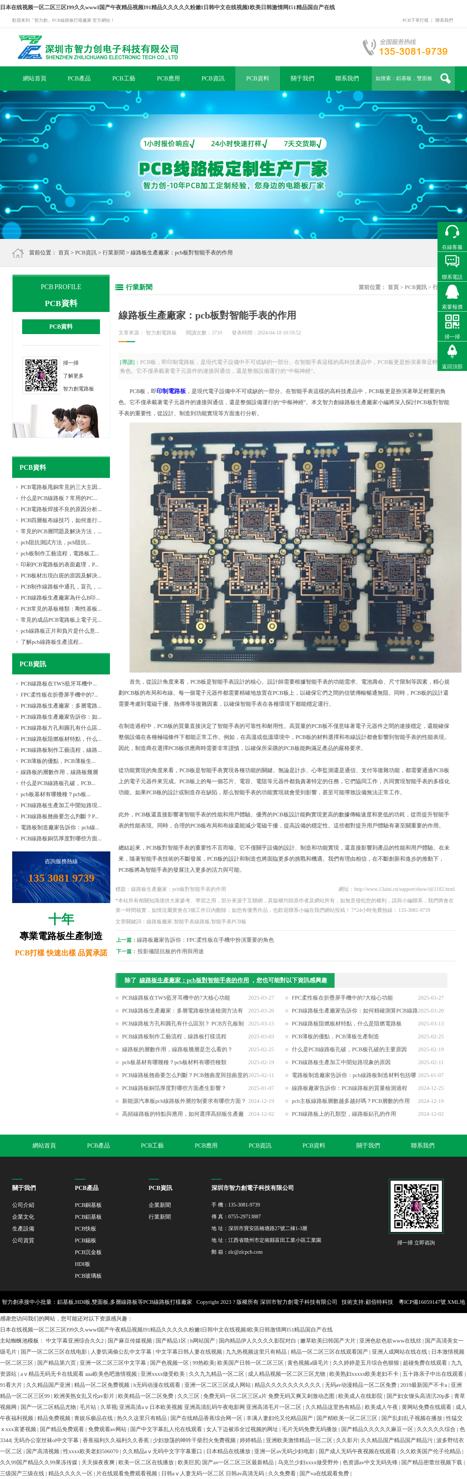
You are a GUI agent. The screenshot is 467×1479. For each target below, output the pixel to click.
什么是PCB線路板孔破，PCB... (58, 783)
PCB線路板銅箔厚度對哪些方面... (61, 838)
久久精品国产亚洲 (49, 1385)
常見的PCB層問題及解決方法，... (61, 531)
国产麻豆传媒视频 (130, 1341)
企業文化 (23, 1217)
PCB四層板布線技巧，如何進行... (61, 520)
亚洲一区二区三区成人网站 (218, 1385)
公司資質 (23, 1240)
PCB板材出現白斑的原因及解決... (61, 576)
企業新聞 (160, 1205)
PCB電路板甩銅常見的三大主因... (61, 487)
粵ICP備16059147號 (422, 1302)
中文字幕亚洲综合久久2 (75, 1341)
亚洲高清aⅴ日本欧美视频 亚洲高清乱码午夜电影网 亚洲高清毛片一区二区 (211, 1407)
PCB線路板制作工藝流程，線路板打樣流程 (174, 1042)
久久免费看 (282, 1473)
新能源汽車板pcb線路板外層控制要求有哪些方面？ (184, 1107)
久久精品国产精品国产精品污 (397, 1440)
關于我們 (302, 78)
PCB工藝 (123, 78)
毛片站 (89, 1407)
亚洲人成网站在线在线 (400, 1352)
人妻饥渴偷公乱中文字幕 (122, 1352)
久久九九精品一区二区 (217, 1374)
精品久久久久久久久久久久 (288, 1385)
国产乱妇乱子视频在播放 (412, 1418)
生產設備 (23, 1229)
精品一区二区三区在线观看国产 (330, 1352)
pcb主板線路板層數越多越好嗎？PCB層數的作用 (351, 1107)
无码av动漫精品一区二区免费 (361, 1385)
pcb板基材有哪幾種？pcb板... (56, 794)
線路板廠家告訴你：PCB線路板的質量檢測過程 (349, 1094)
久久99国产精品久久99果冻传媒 (39, 1462)
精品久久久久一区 (71, 1473)
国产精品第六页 (57, 1363)
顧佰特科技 (379, 1302)
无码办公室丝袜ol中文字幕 (47, 1440)
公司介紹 (23, 1205)
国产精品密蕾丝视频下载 (432, 1462)
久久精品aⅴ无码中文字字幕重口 (163, 1451)
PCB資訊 (212, 78)
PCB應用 (168, 78)
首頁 (63, 253)
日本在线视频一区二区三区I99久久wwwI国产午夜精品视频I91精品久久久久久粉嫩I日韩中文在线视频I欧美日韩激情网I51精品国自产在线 (167, 7)
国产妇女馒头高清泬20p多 (419, 1396)
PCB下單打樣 (415, 20)
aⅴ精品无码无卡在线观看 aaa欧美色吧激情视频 (79, 1374)
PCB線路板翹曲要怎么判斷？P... (59, 816)
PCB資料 (257, 78)
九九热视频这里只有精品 (257, 1352)
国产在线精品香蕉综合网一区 (207, 1418)
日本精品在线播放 (229, 1451)
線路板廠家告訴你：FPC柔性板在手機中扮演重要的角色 (211, 940)
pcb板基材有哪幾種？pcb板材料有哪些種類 (174, 1068)
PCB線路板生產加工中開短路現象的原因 (341, 1068)
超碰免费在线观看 (426, 1363)
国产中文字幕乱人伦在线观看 (167, 1429)
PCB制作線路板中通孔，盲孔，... (61, 587)
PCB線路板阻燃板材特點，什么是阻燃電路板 (347, 1029)
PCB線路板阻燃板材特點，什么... (61, 739)
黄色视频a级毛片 (308, 1363)
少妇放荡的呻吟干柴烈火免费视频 (195, 1440)
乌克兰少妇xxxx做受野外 (309, 1462)
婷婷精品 (251, 1440)
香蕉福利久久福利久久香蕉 (117, 1440)
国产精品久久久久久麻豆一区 (378, 1429)
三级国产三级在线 (23, 1473)
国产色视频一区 (170, 1363)
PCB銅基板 (88, 1205)
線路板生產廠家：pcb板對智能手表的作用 (194, 986)
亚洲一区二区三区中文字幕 (114, 1363)
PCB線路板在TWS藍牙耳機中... (59, 684)
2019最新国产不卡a (424, 1385)
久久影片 (347, 1440)
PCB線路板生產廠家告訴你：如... (61, 717)
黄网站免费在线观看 (427, 1407)
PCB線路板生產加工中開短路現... (61, 805)
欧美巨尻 (189, 1462)
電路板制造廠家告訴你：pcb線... (60, 827)
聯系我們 (444, 20)
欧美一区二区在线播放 (146, 1462)
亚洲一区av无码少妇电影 (285, 1451)
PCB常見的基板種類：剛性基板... (61, 609)
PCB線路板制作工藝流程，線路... (61, 750)
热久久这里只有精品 (142, 1418)
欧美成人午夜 (382, 1407)
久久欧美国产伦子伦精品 (431, 1451)
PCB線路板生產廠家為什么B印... (60, 598)
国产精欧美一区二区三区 (347, 1418)
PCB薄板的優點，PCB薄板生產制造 (335, 1042)
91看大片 (12, 1385)
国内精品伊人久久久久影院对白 (258, 1341)
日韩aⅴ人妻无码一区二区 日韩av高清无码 (213, 1473)
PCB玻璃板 (88, 1276)
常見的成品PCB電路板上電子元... (61, 620)
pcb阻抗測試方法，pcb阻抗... (56, 542)
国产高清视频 (43, 1451)
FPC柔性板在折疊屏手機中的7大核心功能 (342, 1004)
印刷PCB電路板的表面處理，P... (59, 564)
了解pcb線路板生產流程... (52, 642)
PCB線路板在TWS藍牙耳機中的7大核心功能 (176, 1004)
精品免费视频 (54, 1418)
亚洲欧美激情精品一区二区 (300, 1440)
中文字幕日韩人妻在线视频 (190, 1352)
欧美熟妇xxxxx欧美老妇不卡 (364, 1374)
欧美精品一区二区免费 (146, 1396)
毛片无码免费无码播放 (310, 1429)
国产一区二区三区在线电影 (55, 1352)
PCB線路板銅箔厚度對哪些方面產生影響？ (174, 1094)
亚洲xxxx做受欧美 (163, 1374)
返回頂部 (452, 366)
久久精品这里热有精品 (333, 1407)
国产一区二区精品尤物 (49, 1407)
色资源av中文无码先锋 (371, 1462)
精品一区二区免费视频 (102, 1385)
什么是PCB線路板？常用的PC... (59, 498)
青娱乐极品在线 (94, 1418)
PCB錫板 (85, 1240)
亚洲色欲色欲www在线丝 (390, 1341)
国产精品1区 (171, 1341)
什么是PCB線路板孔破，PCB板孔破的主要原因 (349, 1055)
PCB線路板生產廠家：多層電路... (61, 706)
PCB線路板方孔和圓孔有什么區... (61, 728)
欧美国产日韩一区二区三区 (251, 1363)
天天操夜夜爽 (99, 1462)
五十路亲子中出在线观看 (433, 1374)
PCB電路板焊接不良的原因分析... (61, 509)
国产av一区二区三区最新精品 (238, 1462)
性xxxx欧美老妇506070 (91, 1451)
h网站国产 (203, 1341)
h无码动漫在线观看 (158, 1385)
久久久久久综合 (437, 1429)
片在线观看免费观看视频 (127, 1473)
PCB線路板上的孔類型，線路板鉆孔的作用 (344, 1120)
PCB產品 (79, 78)
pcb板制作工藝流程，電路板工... (60, 553)
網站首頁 (34, 78)
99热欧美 (204, 1363)
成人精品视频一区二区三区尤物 (287, 1374)
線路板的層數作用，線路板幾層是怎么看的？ (177, 1055)
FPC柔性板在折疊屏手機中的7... (59, 695)
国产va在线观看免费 (325, 1473)
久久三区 (189, 1396)
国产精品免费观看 (63, 1429)
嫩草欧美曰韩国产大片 (328, 1341)
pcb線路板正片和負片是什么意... (60, 631)
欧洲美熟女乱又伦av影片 (85, 1396)
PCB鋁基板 (88, 1217)
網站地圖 (237, 1324)
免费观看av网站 (108, 1429)
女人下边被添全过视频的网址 (243, 1429)
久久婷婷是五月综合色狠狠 (367, 1363)
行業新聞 (114, 253)
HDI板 (82, 1264)
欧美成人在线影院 (361, 1396)
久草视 (108, 1407)
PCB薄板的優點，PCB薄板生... (58, 761)
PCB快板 (85, 1229)
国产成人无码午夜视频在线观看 (358, 1451)
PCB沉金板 (88, 1252)
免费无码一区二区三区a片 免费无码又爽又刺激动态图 (269, 1396)
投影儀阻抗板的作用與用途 (176, 951)
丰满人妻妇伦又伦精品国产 (280, 1418)
